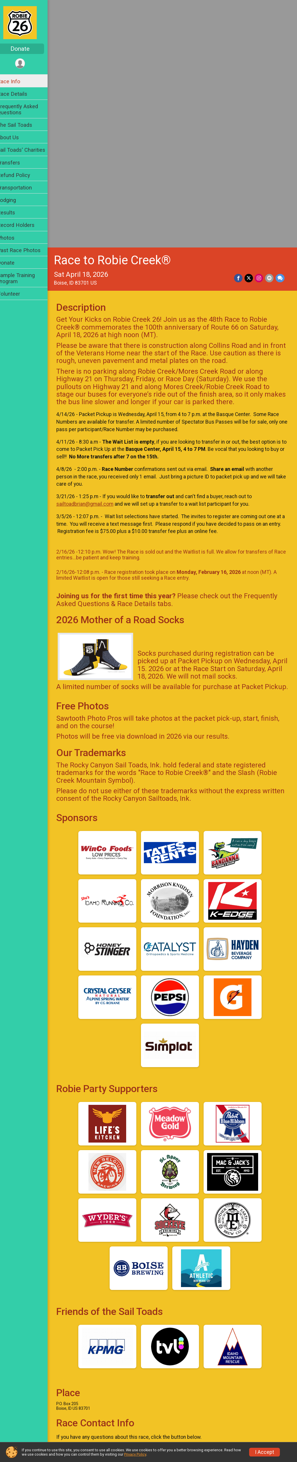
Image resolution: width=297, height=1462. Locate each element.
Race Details (20, 94)
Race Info (16, 81)
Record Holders (23, 225)
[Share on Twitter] (249, 35)
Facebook (165, 1319)
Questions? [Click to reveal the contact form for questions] (87, 1219)
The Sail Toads (22, 125)
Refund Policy (21, 175)
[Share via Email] (269, 35)
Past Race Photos (26, 250)
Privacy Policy (135, 1454)
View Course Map (95, 1284)
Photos (13, 238)
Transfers (16, 163)
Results (14, 212)
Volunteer (16, 294)
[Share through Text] (280, 35)
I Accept (264, 1452)
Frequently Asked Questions (25, 109)
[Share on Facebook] (239, 35)
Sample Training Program (23, 278)
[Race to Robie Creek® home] (27, 22)
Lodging (14, 200)
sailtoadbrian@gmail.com (92, 261)
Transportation (22, 188)
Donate (27, 48)
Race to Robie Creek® (119, 17)
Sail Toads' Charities (29, 150)
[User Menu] (27, 63)
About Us (15, 137)
